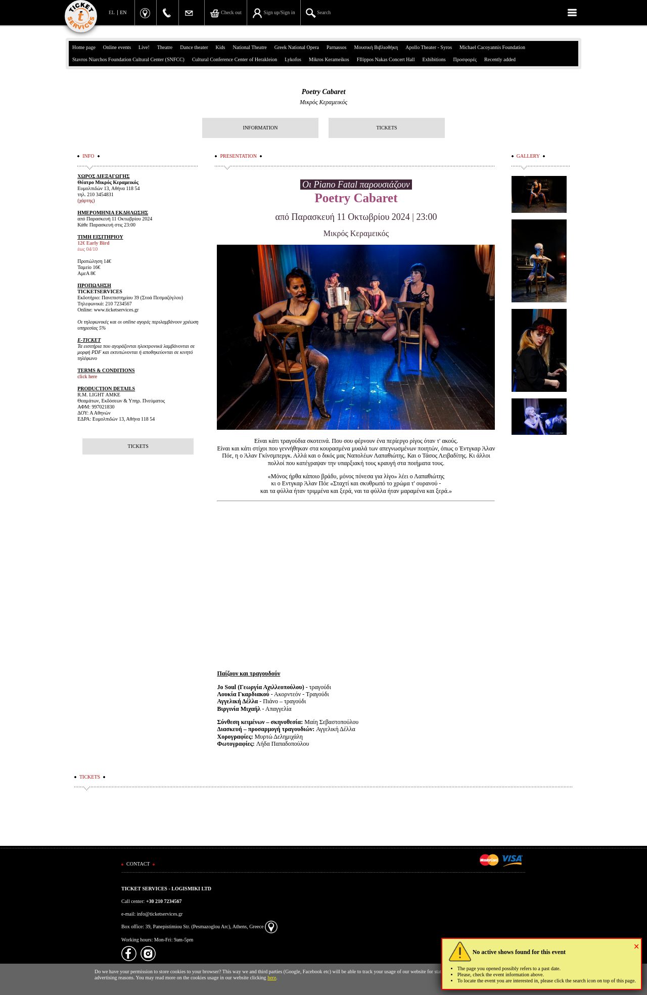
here (271, 977)
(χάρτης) (86, 200)
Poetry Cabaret (324, 92)
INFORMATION (260, 127)
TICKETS (386, 127)
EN (123, 12)
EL (112, 12)
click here (87, 376)
